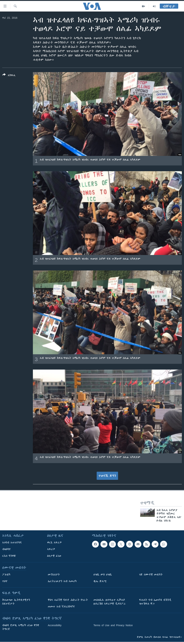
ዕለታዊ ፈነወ (54, 555)
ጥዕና (4, 581)
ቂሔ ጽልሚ (100, 581)
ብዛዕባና (6, 549)
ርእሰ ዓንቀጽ (9, 555)
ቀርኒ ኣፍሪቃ (54, 542)
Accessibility (54, 625)
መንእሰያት (54, 574)
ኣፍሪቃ (51, 549)
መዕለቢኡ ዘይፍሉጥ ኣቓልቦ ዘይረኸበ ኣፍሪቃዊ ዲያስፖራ (109, 601)
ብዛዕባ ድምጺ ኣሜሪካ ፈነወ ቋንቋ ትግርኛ (20, 627)
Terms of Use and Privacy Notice (113, 625)
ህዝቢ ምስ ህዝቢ (102, 574)
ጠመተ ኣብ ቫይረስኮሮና (61, 606)
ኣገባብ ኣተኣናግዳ (12, 542)
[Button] (8, 75)
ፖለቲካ (6, 574)
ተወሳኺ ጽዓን (107, 475)
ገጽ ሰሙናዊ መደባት (151, 574)
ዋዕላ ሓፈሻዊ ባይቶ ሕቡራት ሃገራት (68, 600)
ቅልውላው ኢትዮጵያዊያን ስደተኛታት (16, 601)
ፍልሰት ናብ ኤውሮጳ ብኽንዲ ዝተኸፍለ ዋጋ (155, 601)
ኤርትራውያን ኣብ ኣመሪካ (62, 581)
